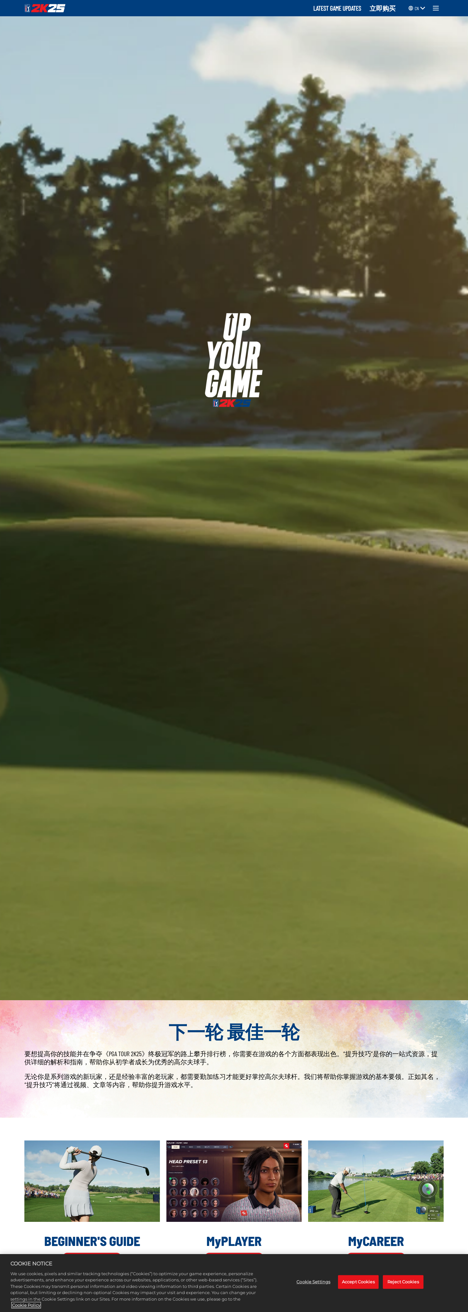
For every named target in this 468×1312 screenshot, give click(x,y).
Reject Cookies (403, 1282)
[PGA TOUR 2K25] (44, 8)
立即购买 (383, 8)
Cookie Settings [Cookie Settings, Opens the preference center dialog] (313, 1282)
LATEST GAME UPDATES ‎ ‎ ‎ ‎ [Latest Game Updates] (339, 8)
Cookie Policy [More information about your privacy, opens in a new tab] (26, 1305)
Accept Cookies (358, 1282)
